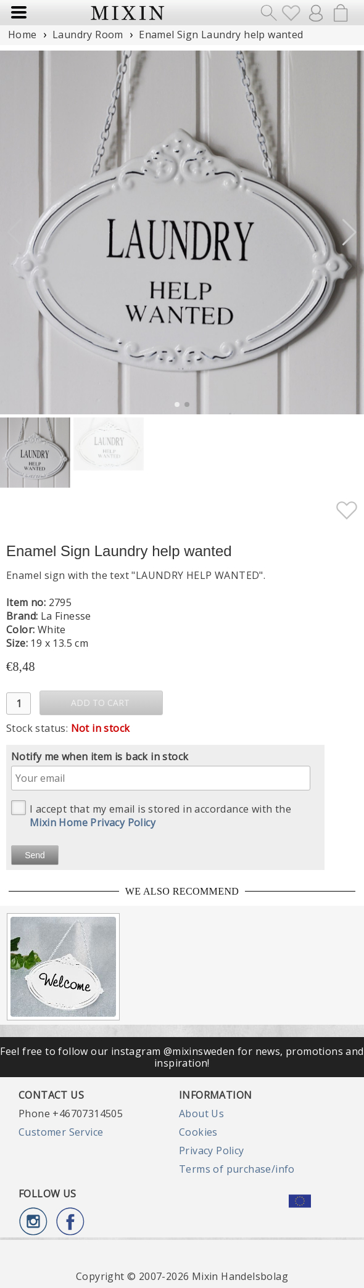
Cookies (198, 1132)
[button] (349, 232)
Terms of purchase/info (237, 1169)
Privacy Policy (211, 1150)
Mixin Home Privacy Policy (92, 822)
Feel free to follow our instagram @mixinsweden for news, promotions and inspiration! (181, 1056)
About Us (201, 1113)
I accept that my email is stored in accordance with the (151, 814)
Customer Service (61, 1132)
